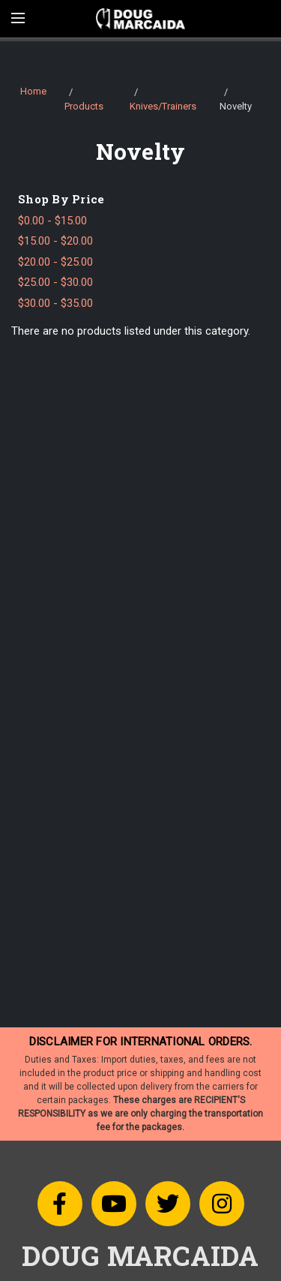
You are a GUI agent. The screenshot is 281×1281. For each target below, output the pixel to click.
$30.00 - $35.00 (55, 303)
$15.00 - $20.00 (55, 241)
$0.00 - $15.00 (52, 220)
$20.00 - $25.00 (55, 262)
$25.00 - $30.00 (55, 282)
